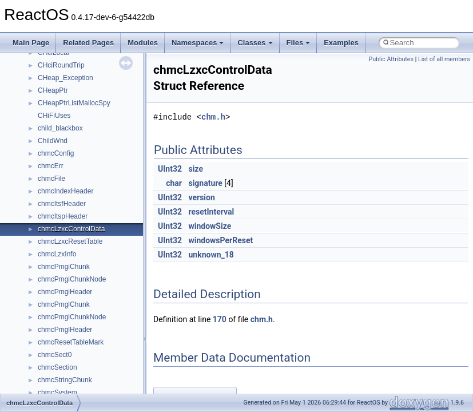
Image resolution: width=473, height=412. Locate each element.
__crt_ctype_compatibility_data (85, 391)
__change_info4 (62, 240)
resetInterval (211, 211)
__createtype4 (59, 340)
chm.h (213, 117)
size (195, 168)
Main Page (31, 42)
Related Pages (88, 42)
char (174, 183)
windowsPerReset (220, 240)
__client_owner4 (63, 278)
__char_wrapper (63, 265)
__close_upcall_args (69, 290)
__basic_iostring (63, 64)
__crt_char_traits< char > (76, 366)
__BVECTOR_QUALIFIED (78, 189)
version (201, 197)
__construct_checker (69, 315)
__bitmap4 (54, 89)
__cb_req (52, 227)
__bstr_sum (56, 139)
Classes (254, 42)
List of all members (444, 59)
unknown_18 (210, 254)
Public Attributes (391, 59)
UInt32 (170, 168)
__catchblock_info (65, 215)
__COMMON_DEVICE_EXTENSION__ (98, 303)
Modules (143, 42)
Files (299, 42)
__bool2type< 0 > (64, 114)
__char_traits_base (67, 252)
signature (205, 183)
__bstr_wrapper (61, 152)
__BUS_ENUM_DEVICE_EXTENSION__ (101, 177)
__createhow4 (59, 328)
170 (219, 319)
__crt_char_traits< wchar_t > (81, 378)
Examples (341, 42)
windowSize (209, 226)
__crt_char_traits (63, 353)
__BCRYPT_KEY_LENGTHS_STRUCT (98, 76)
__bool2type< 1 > (64, 126)
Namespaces (198, 42)
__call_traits (56, 202)
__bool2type (56, 101)
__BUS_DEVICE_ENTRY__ (81, 164)
